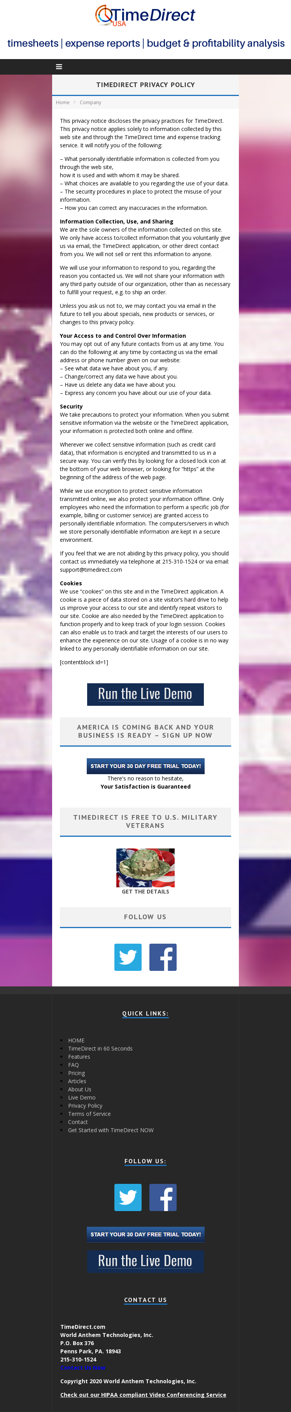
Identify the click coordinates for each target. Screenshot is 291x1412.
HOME (76, 1040)
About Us (79, 1089)
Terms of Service (89, 1113)
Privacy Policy (85, 1105)
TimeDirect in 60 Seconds (100, 1048)
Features (79, 1056)
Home (63, 102)
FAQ (73, 1064)
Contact (78, 1122)
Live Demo (82, 1097)
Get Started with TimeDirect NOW (111, 1130)
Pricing (76, 1073)
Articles (77, 1081)
